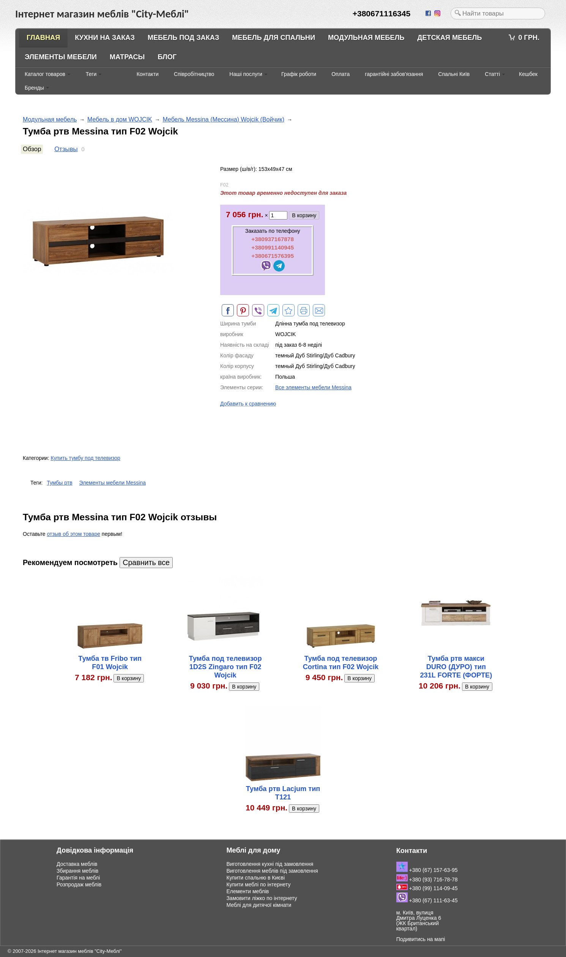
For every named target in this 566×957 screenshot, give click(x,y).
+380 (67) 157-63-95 (427, 870)
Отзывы (65, 149)
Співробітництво (194, 74)
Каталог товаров (45, 74)
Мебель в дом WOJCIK (119, 119)
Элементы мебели (61, 57)
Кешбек (528, 74)
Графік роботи (298, 74)
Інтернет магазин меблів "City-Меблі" (80, 951)
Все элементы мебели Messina (313, 387)
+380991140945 (272, 247)
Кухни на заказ (105, 37)
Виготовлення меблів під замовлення (272, 871)
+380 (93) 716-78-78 (427, 879)
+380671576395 (272, 256)
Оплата (340, 74)
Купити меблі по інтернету (258, 884)
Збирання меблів (77, 871)
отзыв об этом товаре (73, 534)
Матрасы (127, 57)
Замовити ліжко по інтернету (261, 898)
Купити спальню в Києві (255, 878)
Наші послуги (245, 74)
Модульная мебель (366, 37)
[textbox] (498, 13)
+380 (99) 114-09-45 (427, 888)
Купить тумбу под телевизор (85, 458)
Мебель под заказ (183, 37)
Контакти (148, 74)
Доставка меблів (77, 864)
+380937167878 (272, 239)
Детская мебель (449, 37)
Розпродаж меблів (79, 884)
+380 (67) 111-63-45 (427, 900)
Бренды (34, 88)
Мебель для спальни (273, 37)
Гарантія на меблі (78, 878)
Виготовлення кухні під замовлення (269, 864)
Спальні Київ (454, 74)
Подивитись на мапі (420, 939)
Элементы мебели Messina (112, 483)
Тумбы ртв (59, 483)
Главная (43, 37)
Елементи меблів (247, 891)
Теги (91, 74)
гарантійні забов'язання (394, 74)
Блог (167, 57)
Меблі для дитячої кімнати (258, 905)
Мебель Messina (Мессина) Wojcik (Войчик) (223, 119)
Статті (492, 74)
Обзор (32, 149)
